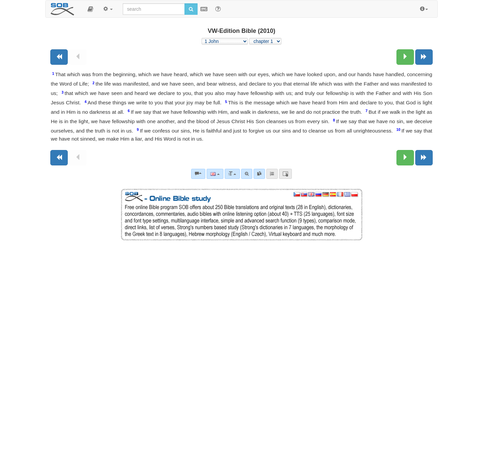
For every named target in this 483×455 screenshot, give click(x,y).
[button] (90, 9)
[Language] (215, 174)
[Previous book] (59, 57)
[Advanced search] (246, 174)
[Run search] (191, 9)
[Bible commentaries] (198, 174)
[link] (259, 174)
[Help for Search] (218, 8)
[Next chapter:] (405, 57)
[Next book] (424, 57)
